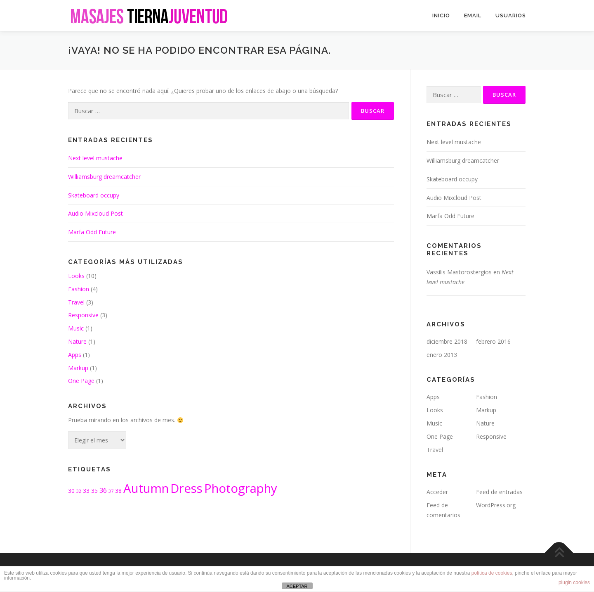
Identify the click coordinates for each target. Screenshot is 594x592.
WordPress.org (496, 505)
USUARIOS (510, 15)
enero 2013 (442, 355)
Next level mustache (95, 158)
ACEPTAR (296, 586)
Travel (76, 302)
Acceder (437, 492)
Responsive (83, 315)
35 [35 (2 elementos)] (94, 491)
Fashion (78, 289)
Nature (77, 341)
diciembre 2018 (447, 341)
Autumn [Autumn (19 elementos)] (146, 488)
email (472, 15)
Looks (76, 276)
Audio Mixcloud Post (95, 213)
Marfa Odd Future (92, 232)
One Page (81, 381)
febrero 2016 (493, 341)
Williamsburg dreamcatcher (104, 177)
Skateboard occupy (93, 195)
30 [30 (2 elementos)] (71, 491)
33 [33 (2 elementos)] (86, 491)
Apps (74, 355)
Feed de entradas (499, 492)
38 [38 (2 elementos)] (118, 491)
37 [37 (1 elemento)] (110, 491)
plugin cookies (574, 582)
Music (76, 328)
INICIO (441, 15)
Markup (78, 368)
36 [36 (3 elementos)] (103, 490)
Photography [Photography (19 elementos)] (240, 488)
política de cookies (491, 573)
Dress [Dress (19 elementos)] (186, 488)
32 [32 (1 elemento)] (78, 491)
